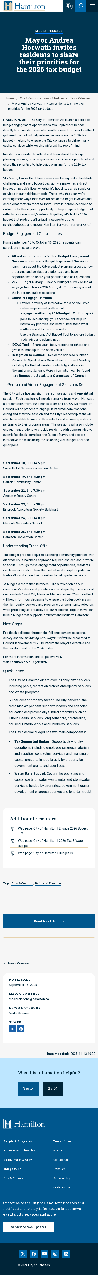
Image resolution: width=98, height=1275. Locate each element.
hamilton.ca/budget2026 (28, 662)
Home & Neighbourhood (20, 1150)
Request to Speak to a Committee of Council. (53, 376)
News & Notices (54, 98)
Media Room (61, 1187)
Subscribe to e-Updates (28, 1227)
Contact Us (60, 1159)
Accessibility (61, 1178)
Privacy (58, 1150)
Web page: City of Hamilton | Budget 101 (46, 853)
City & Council (29, 98)
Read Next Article (49, 921)
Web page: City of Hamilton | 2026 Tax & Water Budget (51, 843)
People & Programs (17, 1141)
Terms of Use (62, 1141)
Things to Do (12, 1169)
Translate (59, 1169)
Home (10, 98)
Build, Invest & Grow (18, 1159)
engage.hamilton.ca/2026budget (36, 287)
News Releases (80, 98)
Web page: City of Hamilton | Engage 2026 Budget (53, 828)
